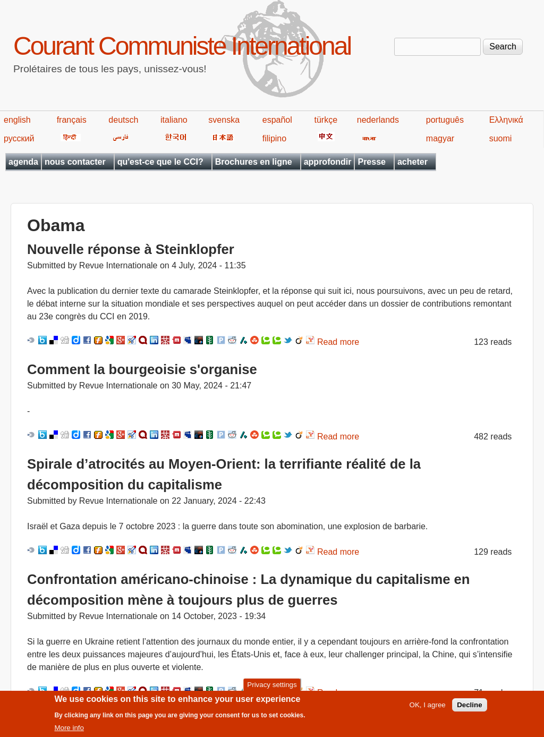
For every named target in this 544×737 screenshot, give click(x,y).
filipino (274, 138)
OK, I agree (428, 709)
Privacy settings (271, 689)
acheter (412, 161)
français (72, 119)
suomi (500, 138)
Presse (372, 161)
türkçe (325, 119)
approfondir (328, 161)
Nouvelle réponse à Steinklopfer (130, 249)
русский (19, 138)
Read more (338, 341)
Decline (469, 709)
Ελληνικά (506, 119)
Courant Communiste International (182, 46)
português (445, 119)
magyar (440, 138)
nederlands (378, 119)
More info (69, 732)
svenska (224, 119)
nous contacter (75, 161)
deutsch (123, 119)
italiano (174, 119)
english (17, 119)
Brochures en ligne (253, 161)
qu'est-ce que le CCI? (160, 161)
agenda (23, 161)
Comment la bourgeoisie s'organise (142, 369)
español (277, 119)
